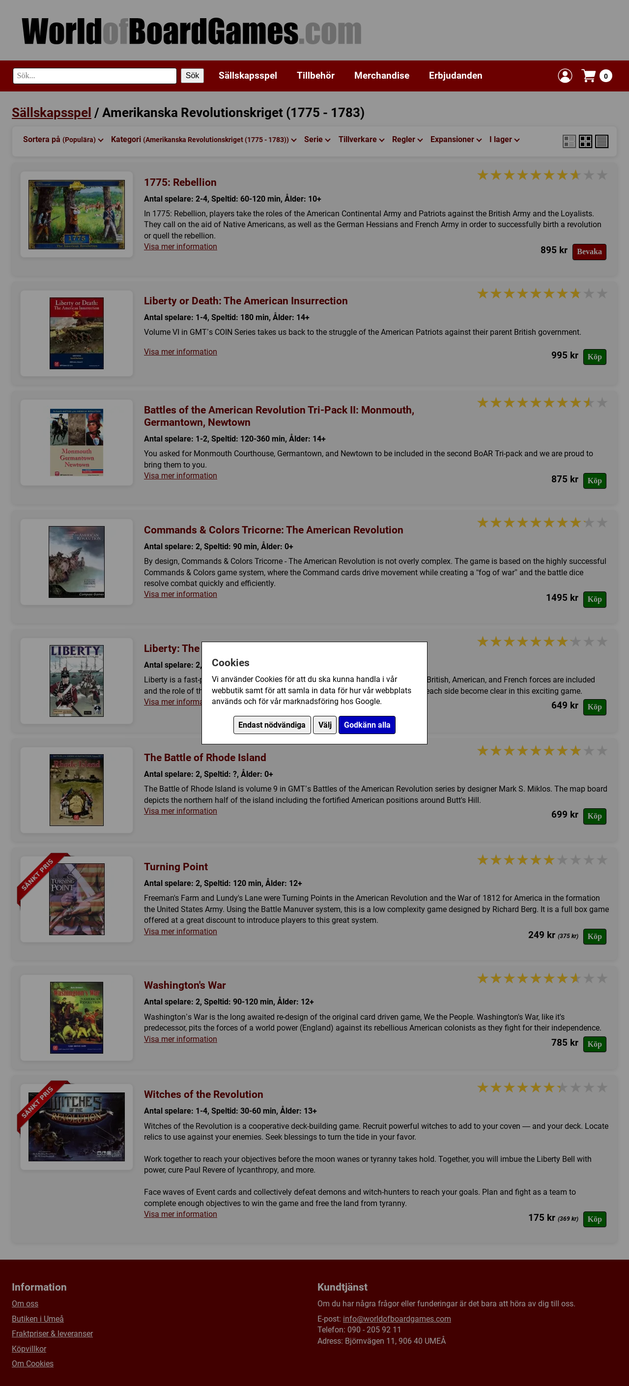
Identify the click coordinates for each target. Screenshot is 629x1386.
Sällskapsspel (248, 75)
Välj (325, 725)
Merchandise (381, 75)
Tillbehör (316, 75)
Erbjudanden (456, 75)
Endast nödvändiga (272, 725)
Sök (193, 75)
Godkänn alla (367, 725)
